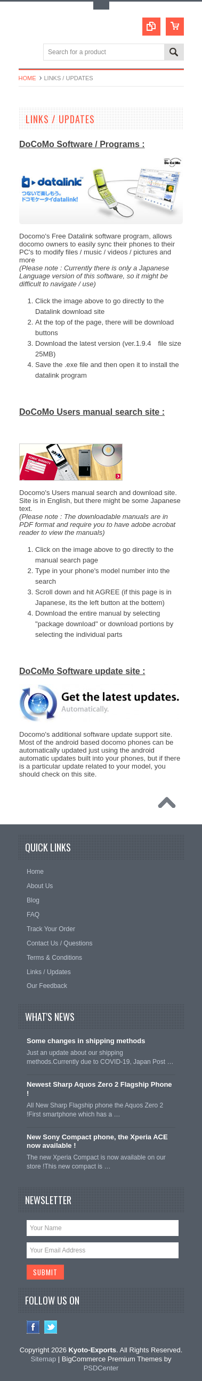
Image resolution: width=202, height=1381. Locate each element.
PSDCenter (101, 1368)
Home (27, 78)
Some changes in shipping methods (86, 1041)
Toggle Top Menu (101, 6)
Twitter (51, 1327)
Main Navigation (28, 53)
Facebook (33, 1327)
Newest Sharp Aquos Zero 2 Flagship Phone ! (99, 1088)
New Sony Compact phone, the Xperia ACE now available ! (97, 1141)
